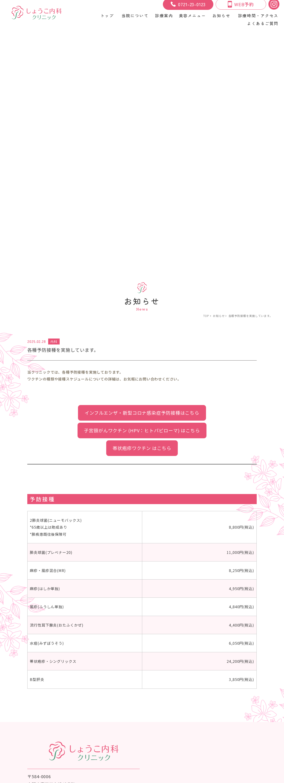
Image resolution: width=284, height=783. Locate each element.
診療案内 (67, 715)
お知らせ (221, 17)
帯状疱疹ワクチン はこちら (142, 164)
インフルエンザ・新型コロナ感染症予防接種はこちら (142, 129)
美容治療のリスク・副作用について (45, 723)
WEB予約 (241, 6)
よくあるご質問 (262, 24)
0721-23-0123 (188, 6)
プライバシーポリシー (105, 723)
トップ (106, 17)
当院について (134, 17)
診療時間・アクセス (258, 17)
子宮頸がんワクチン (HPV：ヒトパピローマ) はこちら (142, 147)
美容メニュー (92, 715)
